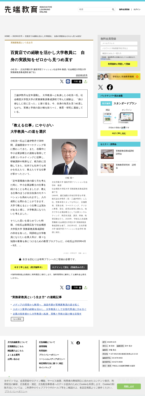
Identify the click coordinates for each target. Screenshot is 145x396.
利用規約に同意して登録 (119, 64)
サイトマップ (45, 368)
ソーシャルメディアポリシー (52, 359)
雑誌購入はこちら (16, 351)
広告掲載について (47, 342)
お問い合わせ (14, 359)
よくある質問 (14, 355)
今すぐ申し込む (119, 133)
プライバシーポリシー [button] (16, 391)
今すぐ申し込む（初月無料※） (29, 267)
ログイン (137, 9)
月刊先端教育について (18, 342)
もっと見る (17, 319)
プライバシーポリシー (49, 355)
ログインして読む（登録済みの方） (69, 267)
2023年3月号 (82, 75)
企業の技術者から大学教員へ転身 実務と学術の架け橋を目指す (47, 314)
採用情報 (43, 346)
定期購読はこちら (16, 346)
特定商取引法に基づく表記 (51, 363)
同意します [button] (129, 386)
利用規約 (103, 59)
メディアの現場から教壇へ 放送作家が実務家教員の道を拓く (46, 304)
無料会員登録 (124, 9)
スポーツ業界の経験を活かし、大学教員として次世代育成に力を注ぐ (50, 309)
